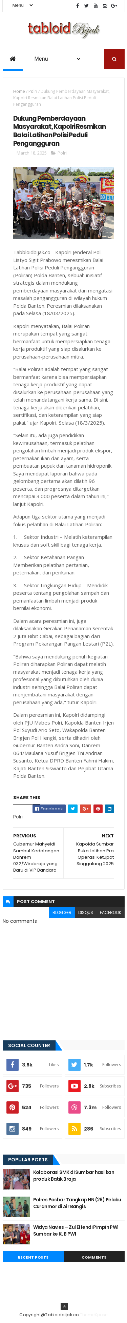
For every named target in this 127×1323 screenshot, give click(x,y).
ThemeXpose (94, 1315)
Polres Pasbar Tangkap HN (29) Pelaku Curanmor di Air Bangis (77, 1203)
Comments (94, 1257)
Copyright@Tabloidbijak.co (49, 1315)
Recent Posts (33, 1257)
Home (19, 91)
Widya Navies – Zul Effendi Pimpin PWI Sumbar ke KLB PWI (76, 1231)
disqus (85, 913)
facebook (110, 913)
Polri (32, 91)
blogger (61, 913)
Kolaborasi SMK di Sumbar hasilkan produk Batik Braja (73, 1176)
